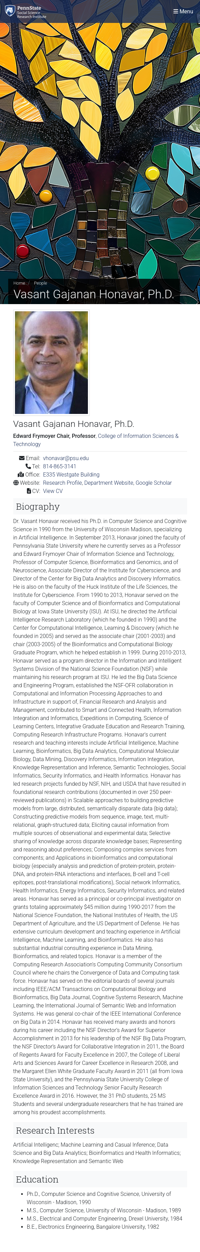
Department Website (108, 483)
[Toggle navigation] (183, 11)
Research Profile (62, 483)
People (40, 283)
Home (19, 283)
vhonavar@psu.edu (66, 458)
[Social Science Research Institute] (27, 11)
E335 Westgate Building (71, 474)
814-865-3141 (59, 466)
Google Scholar (154, 483)
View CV (53, 491)
